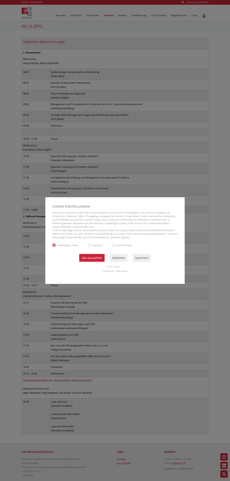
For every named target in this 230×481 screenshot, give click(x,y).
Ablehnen (118, 258)
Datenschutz (121, 271)
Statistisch (95, 245)
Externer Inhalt (122, 245)
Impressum (108, 271)
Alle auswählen (92, 258)
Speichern (141, 258)
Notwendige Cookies (65, 245)
